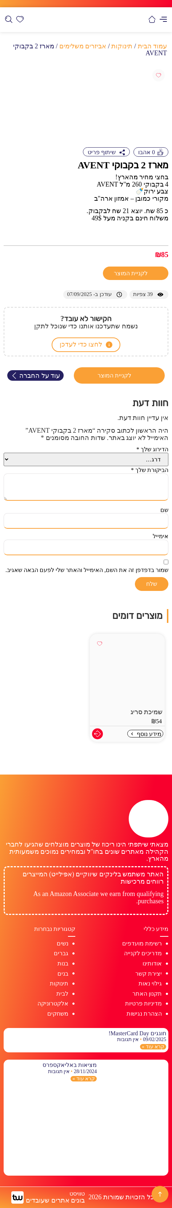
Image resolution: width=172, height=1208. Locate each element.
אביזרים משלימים (83, 46)
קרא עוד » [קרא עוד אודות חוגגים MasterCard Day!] (153, 1046)
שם (164, 510)
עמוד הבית (152, 46)
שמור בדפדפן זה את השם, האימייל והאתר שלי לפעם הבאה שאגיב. (86, 570)
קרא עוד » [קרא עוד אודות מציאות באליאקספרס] (83, 1078)
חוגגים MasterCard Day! (137, 1033)
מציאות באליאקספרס (70, 1065)
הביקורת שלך (149, 470)
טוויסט (77, 1194)
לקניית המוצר (131, 273)
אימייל (160, 536)
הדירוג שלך (152, 449)
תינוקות (121, 46)
